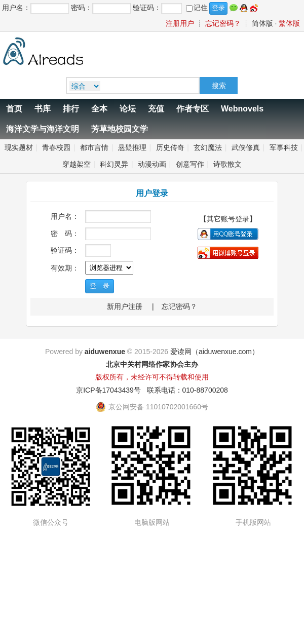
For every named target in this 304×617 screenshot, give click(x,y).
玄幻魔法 (208, 147)
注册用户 (180, 23)
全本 (99, 108)
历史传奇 (170, 147)
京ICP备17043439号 (108, 390)
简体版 (262, 23)
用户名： (65, 216)
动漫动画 (152, 164)
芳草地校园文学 (119, 129)
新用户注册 (124, 306)
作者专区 (192, 108)
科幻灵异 (114, 164)
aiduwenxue (105, 352)
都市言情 (94, 147)
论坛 (128, 108)
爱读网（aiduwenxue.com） (214, 352)
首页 (14, 108)
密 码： (65, 233)
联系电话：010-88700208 (187, 390)
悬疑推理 (132, 147)
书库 (42, 108)
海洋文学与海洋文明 (42, 129)
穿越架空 (76, 164)
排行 (71, 108)
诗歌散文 (227, 164)
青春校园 (56, 147)
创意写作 (190, 164)
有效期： (65, 268)
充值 (156, 108)
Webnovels (242, 108)
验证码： (65, 250)
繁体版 (289, 23)
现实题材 (19, 147)
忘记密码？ (223, 23)
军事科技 (284, 147)
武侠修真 (246, 147)
